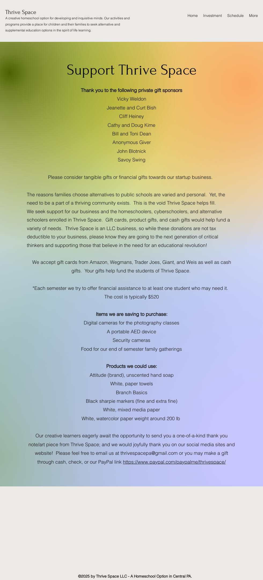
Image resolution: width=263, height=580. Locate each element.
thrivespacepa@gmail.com (149, 453)
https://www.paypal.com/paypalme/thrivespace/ (174, 462)
